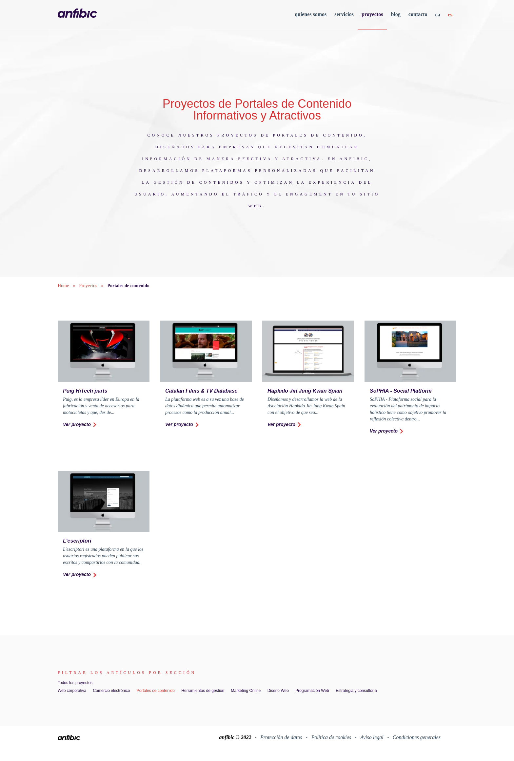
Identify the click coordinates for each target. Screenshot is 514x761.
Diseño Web (278, 690)
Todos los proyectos (75, 682)
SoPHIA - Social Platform (401, 391)
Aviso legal (372, 737)
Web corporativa (72, 690)
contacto (417, 14)
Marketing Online (246, 690)
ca (437, 14)
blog (395, 14)
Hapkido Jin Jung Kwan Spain (304, 391)
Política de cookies (331, 737)
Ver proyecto (80, 424)
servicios (344, 14)
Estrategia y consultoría (356, 690)
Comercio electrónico (111, 690)
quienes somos (310, 14)
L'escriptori (77, 541)
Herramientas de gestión (202, 690)
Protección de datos (281, 737)
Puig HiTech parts (85, 391)
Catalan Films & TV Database (201, 391)
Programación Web (312, 690)
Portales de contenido (156, 690)
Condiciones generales (417, 737)
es (450, 14)
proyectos (372, 14)
